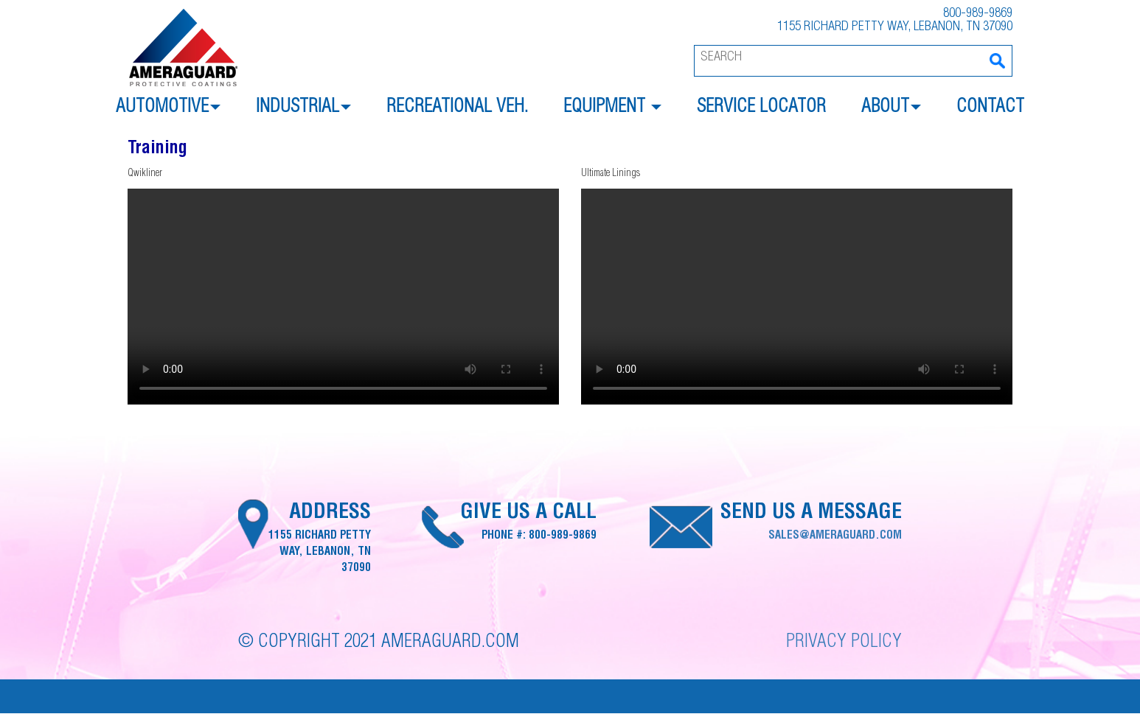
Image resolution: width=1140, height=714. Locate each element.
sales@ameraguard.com (835, 536)
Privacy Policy (844, 643)
